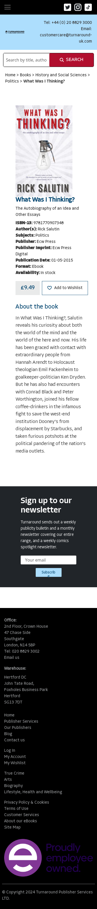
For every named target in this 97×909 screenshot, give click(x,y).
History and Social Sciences (61, 75)
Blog (8, 734)
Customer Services (21, 815)
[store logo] (14, 32)
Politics (12, 81)
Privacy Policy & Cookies (26, 803)
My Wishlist (15, 763)
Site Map (12, 827)
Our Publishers (17, 728)
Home (11, 75)
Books (26, 75)
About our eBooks (20, 821)
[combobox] (26, 60)
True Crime (14, 773)
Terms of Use (16, 809)
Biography (13, 786)
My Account (15, 757)
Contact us (14, 740)
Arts (8, 780)
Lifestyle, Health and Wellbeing (33, 792)
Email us (11, 658)
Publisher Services (21, 722)
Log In (9, 751)
